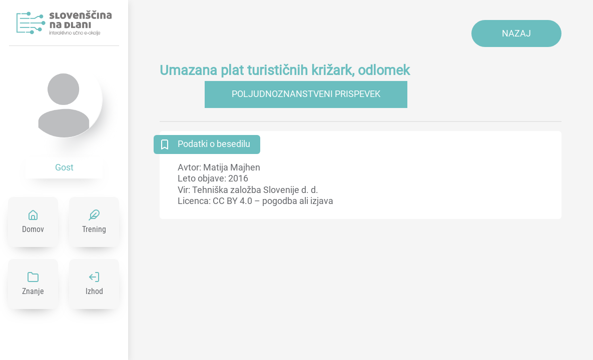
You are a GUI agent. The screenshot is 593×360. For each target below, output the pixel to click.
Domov (33, 229)
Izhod (94, 291)
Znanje (33, 291)
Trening (94, 229)
